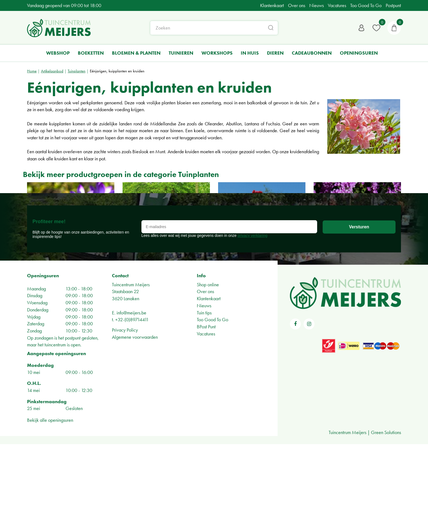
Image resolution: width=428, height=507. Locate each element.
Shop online (208, 347)
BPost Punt (206, 389)
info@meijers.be (131, 375)
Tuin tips (204, 375)
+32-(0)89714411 (132, 382)
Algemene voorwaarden (135, 400)
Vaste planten (341, 235)
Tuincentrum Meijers (131, 347)
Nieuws (204, 368)
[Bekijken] (394, 29)
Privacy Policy (125, 393)
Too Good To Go (212, 382)
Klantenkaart (209, 361)
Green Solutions (386, 495)
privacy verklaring (253, 298)
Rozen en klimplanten (256, 235)
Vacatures (206, 396)
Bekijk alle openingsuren (50, 483)
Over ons (205, 354)
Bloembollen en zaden (65, 235)
